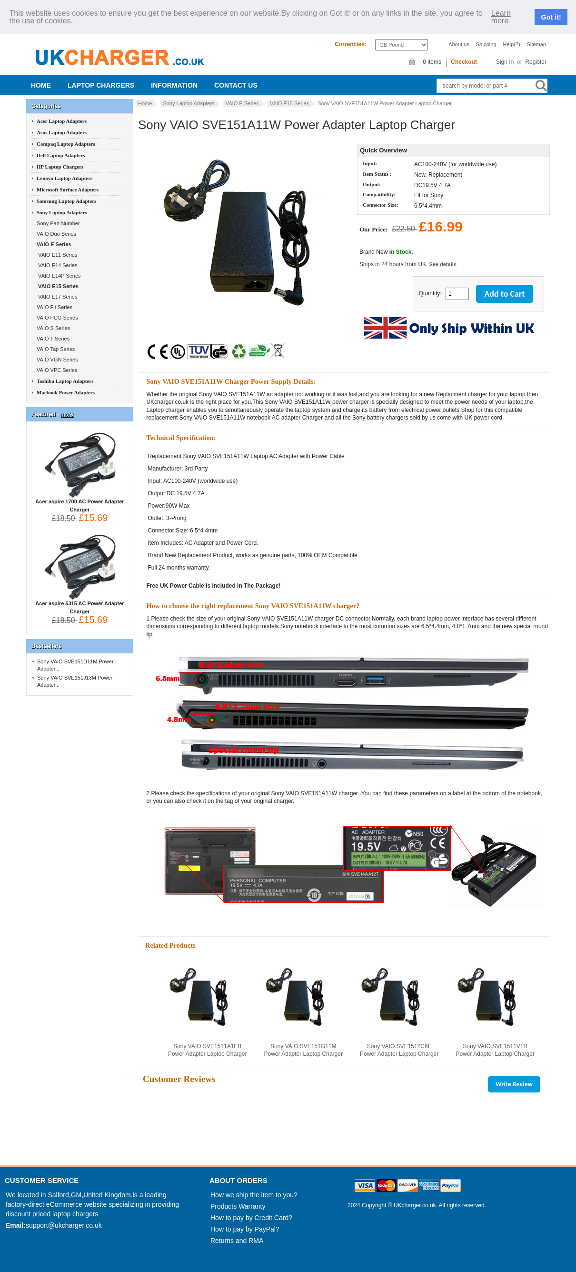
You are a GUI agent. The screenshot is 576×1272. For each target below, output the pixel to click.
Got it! (551, 17)
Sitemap (536, 44)
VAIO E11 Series (56, 255)
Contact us (236, 85)
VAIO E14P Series (58, 276)
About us (458, 44)
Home (41, 85)
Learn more (501, 17)
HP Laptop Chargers (60, 167)
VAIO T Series (52, 338)
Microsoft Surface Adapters (68, 189)
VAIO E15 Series (289, 103)
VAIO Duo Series (55, 234)
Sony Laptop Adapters (188, 103)
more (66, 414)
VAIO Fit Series (53, 307)
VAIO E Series (242, 103)
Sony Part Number (57, 223)
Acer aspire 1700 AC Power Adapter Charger (79, 502)
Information (174, 85)
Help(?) (511, 44)
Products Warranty (237, 1206)
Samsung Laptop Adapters (66, 201)
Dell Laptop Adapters (61, 155)
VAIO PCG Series (56, 318)
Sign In (505, 62)
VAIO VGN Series (56, 359)
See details (442, 264)
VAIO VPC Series (56, 370)
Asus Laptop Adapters (62, 132)
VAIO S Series (52, 328)
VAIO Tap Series (55, 349)
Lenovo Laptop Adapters (64, 178)
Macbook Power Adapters (66, 392)
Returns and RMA (236, 1240)
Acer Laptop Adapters (62, 121)
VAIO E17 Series (56, 297)
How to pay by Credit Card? (251, 1218)
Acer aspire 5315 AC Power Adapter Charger (79, 604)
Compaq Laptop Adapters (66, 144)
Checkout (464, 62)
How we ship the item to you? (254, 1195)
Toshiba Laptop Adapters (65, 381)
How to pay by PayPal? (244, 1229)
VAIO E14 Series (56, 265)
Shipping (486, 44)
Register (535, 62)
